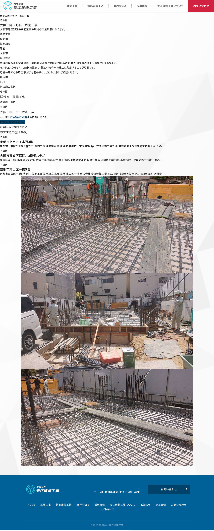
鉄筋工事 (45, 505)
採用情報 (99, 505)
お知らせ (145, 505)
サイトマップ (107, 510)
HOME (31, 505)
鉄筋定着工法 (64, 505)
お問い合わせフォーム (12, 121)
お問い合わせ (178, 505)
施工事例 (160, 505)
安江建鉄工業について (123, 505)
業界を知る (83, 505)
